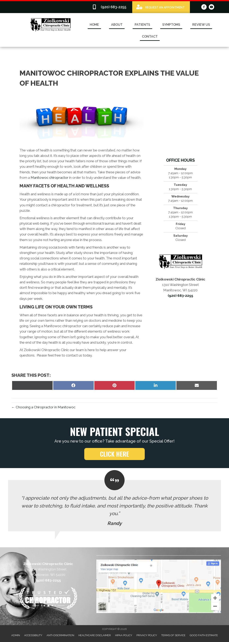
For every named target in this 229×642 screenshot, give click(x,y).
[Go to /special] (161, 7)
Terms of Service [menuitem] (173, 635)
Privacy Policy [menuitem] (146, 635)
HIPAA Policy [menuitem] (123, 635)
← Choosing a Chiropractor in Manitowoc (43, 407)
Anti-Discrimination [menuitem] (60, 635)
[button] (114, 454)
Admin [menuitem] (15, 635)
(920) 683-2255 (180, 296)
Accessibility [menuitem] (33, 635)
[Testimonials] (114, 505)
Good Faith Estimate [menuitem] (204, 635)
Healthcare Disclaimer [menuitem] (94, 635)
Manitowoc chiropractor (49, 178)
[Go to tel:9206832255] (110, 7)
